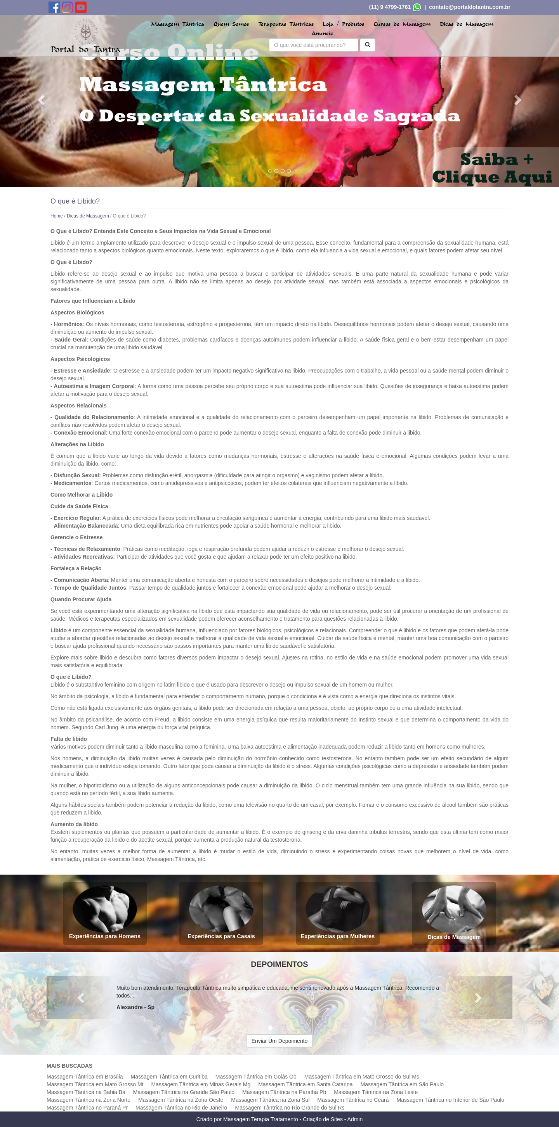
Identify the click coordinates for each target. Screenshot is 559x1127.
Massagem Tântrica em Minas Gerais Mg (200, 1084)
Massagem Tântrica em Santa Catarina (305, 1084)
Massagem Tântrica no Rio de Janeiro (181, 1108)
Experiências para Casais (221, 912)
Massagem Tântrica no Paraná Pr (87, 1108)
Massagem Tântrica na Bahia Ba (86, 1092)
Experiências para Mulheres (338, 912)
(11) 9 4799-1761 (390, 7)
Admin (355, 1119)
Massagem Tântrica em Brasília (85, 1076)
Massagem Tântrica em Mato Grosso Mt (95, 1084)
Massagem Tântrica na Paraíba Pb (284, 1092)
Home (56, 216)
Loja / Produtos (343, 24)
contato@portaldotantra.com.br (469, 7)
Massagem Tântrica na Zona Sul (270, 1100)
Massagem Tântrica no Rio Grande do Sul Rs (289, 1108)
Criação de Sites (323, 1119)
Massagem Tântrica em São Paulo (402, 1084)
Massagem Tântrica (177, 24)
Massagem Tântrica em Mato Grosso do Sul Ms (361, 1076)
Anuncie (322, 33)
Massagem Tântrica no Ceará (353, 1100)
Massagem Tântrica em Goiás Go (256, 1076)
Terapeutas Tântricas (286, 24)
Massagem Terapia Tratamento (260, 1119)
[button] (42, 99)
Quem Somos (231, 24)
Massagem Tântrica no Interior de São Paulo (451, 1100)
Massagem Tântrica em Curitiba (169, 1076)
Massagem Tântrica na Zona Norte (88, 1100)
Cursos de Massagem (402, 24)
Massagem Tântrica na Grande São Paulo (183, 1092)
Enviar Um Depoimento (280, 1041)
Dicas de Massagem (466, 24)
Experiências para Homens (105, 912)
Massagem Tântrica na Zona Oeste (180, 1100)
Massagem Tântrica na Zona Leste (376, 1092)
